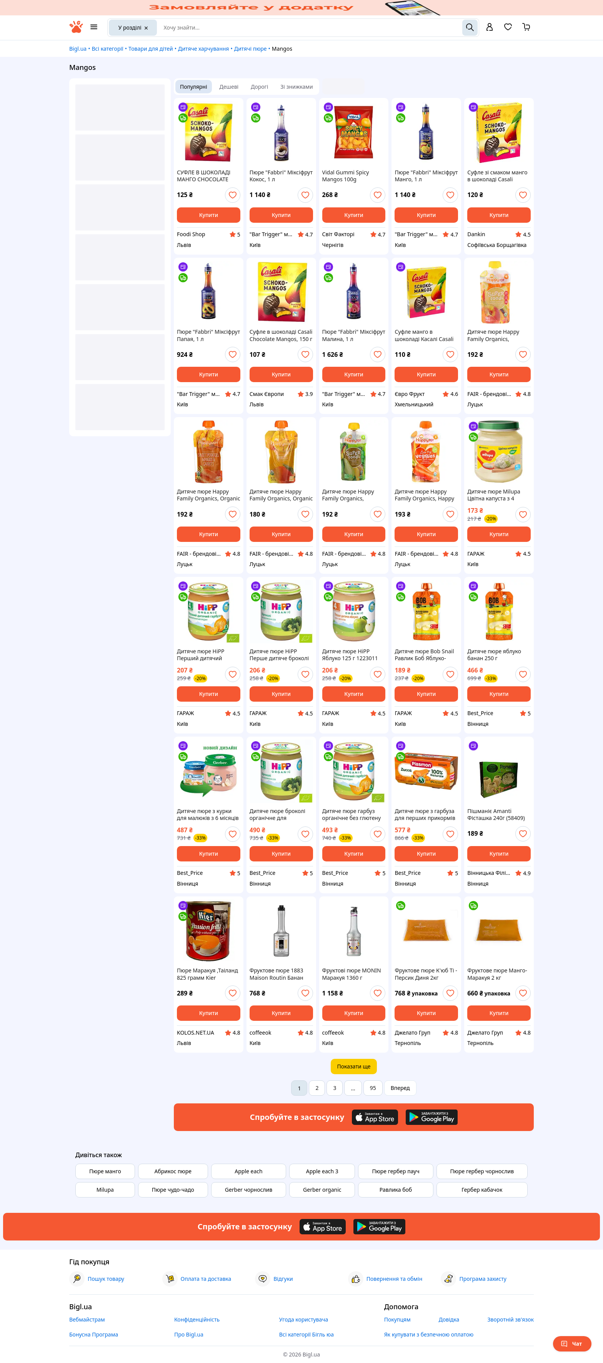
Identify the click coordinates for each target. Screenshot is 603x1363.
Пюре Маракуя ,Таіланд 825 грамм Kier (207, 974)
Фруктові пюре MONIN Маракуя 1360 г (351, 974)
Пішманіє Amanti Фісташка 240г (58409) (496, 814)
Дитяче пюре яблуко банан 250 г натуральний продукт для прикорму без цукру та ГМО (495, 655)
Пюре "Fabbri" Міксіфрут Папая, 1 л (208, 335)
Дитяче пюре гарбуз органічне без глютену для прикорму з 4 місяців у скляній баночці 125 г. (351, 814)
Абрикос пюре (173, 1171)
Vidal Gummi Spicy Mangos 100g (345, 176)
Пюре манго (105, 1171)
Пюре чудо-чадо (173, 1189)
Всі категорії (107, 48)
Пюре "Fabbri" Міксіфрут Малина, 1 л (353, 335)
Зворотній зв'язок (510, 1319)
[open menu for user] (489, 27)
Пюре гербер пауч (395, 1171)
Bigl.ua (78, 48)
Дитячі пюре (250, 48)
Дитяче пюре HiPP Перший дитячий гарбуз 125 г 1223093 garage (204, 655)
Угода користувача (303, 1319)
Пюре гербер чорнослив (482, 1171)
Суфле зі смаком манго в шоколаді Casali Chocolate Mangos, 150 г (498, 176)
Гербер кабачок (481, 1189)
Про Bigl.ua (188, 1334)
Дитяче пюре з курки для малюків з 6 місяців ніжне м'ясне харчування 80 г (208, 814)
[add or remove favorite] (232, 195)
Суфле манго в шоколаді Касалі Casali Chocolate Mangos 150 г (425, 335)
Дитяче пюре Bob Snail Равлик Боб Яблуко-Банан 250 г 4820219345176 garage (424, 655)
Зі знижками (296, 86)
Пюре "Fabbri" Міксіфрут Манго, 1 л (426, 176)
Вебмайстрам (87, 1319)
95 (373, 1087)
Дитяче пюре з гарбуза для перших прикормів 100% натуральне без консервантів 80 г (425, 814)
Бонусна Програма (93, 1334)
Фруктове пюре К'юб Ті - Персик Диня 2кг (426, 974)
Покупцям (397, 1319)
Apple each (248, 1171)
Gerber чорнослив (249, 1189)
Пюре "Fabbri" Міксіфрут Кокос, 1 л (281, 176)
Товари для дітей (150, 48)
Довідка (449, 1319)
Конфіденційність (197, 1319)
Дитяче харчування (203, 48)
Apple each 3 (322, 1171)
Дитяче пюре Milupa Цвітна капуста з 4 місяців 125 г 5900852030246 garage (496, 495)
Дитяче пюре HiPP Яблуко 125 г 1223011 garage (350, 655)
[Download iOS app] (375, 1117)
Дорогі (259, 86)
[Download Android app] (432, 1117)
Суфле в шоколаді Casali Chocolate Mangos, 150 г (281, 335)
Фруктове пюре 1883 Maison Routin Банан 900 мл (276, 974)
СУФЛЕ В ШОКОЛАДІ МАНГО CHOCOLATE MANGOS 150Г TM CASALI (203, 176)
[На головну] (76, 31)
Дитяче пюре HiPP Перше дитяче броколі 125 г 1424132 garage (279, 655)
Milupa (105, 1189)
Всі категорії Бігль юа (306, 1334)
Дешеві (229, 86)
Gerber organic (322, 1189)
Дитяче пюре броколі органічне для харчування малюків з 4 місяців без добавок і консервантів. (281, 814)
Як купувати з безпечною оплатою (429, 1334)
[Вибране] (508, 29)
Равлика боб (396, 1189)
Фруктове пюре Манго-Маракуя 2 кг (497, 974)
